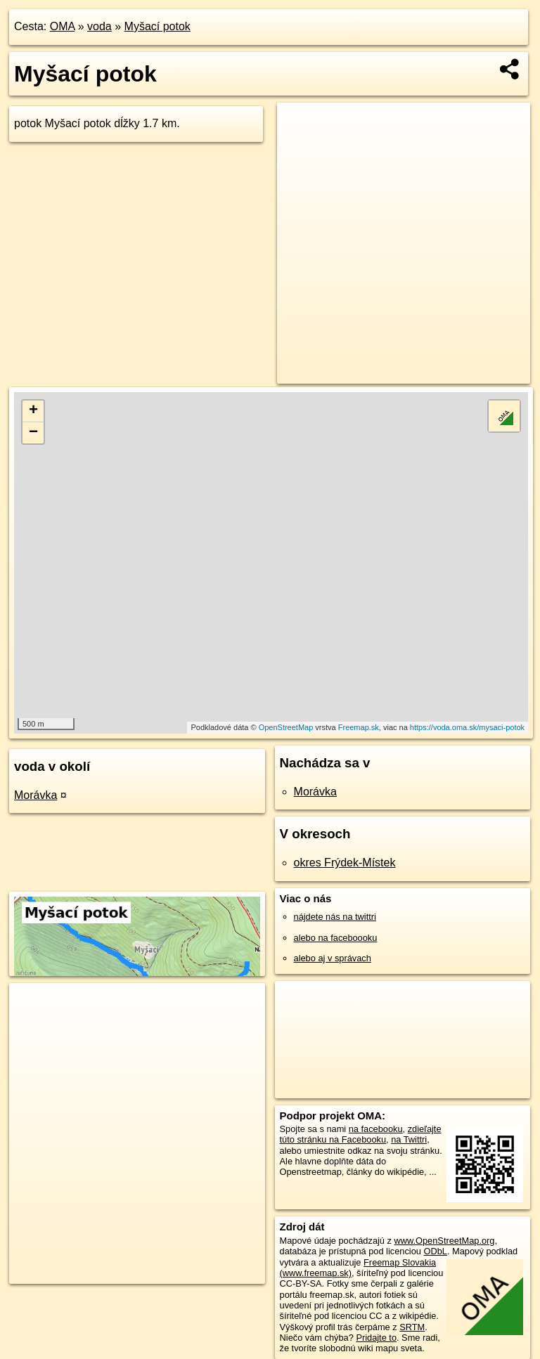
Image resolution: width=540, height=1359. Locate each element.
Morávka (35, 795)
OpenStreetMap (286, 727)
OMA (62, 26)
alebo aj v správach (332, 958)
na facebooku (376, 1129)
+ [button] (33, 411)
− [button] (33, 432)
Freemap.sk (358, 727)
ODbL (434, 1251)
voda (99, 26)
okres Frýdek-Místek (345, 863)
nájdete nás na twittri (335, 916)
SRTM (412, 1327)
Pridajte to (376, 1337)
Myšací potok (157, 26)
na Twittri (409, 1139)
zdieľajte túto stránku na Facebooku (361, 1134)
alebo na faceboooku (336, 937)
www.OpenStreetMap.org (444, 1240)
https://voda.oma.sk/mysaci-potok (467, 727)
